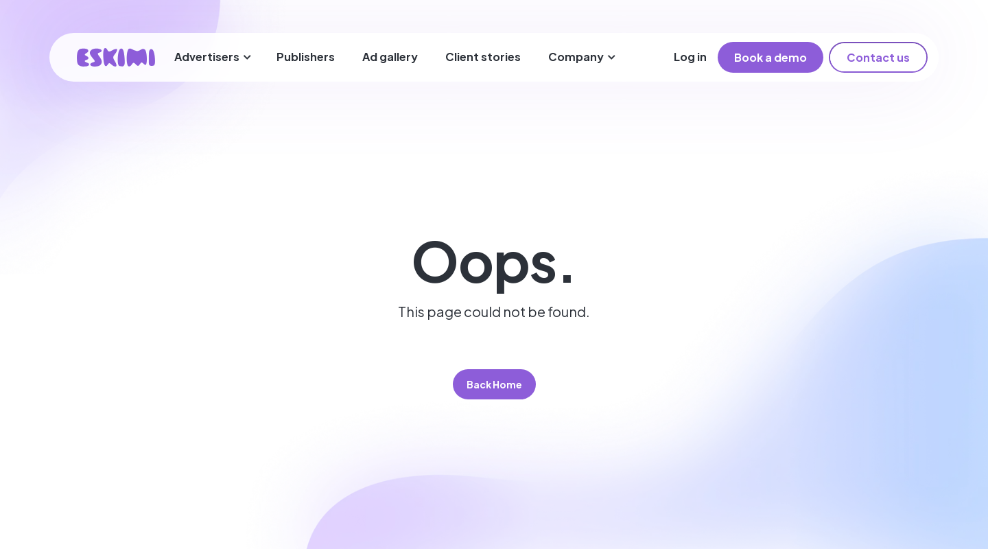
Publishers (306, 56)
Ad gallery (390, 56)
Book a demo (770, 57)
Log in (690, 56)
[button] (213, 57)
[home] (116, 57)
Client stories (483, 56)
